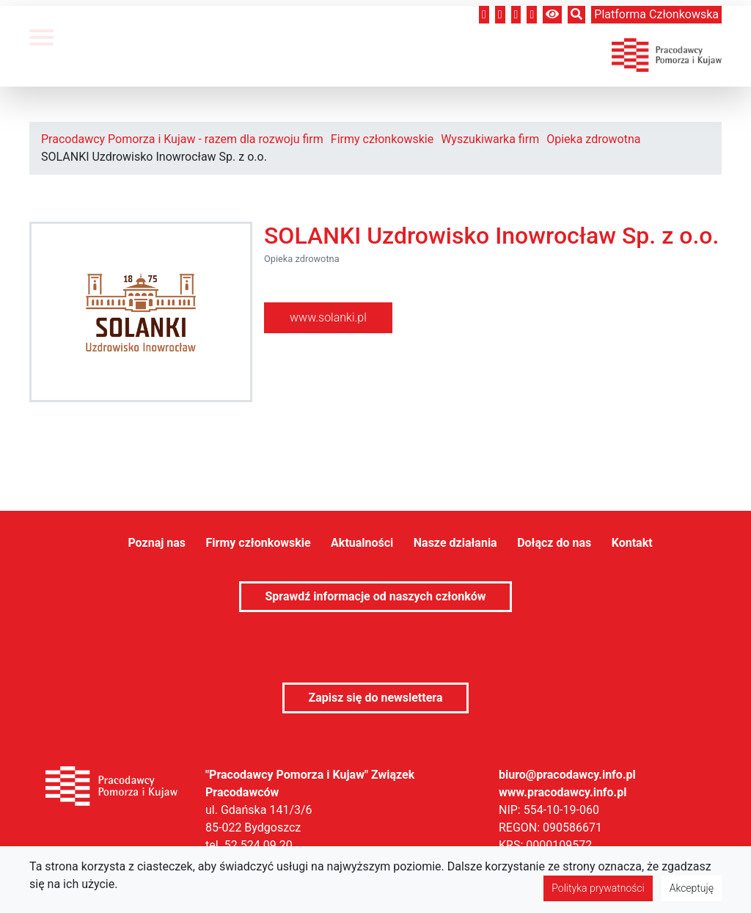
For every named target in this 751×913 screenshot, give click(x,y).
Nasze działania (455, 543)
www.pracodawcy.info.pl (563, 792)
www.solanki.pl (328, 317)
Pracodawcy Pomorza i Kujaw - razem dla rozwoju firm (182, 139)
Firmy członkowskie (382, 139)
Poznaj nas (157, 543)
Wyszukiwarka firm (490, 139)
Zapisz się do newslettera (375, 698)
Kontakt (632, 543)
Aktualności (362, 543)
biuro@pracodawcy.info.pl (567, 775)
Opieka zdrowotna (593, 139)
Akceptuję (692, 888)
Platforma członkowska (656, 14)
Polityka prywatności (598, 888)
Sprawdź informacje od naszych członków (375, 596)
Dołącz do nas (554, 543)
